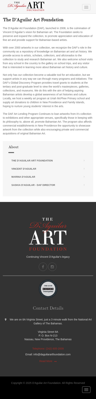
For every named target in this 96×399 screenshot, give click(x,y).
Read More (45, 361)
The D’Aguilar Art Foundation (32, 160)
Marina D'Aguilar (23, 176)
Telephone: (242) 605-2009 (48, 348)
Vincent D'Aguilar (23, 168)
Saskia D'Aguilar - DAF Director (33, 185)
